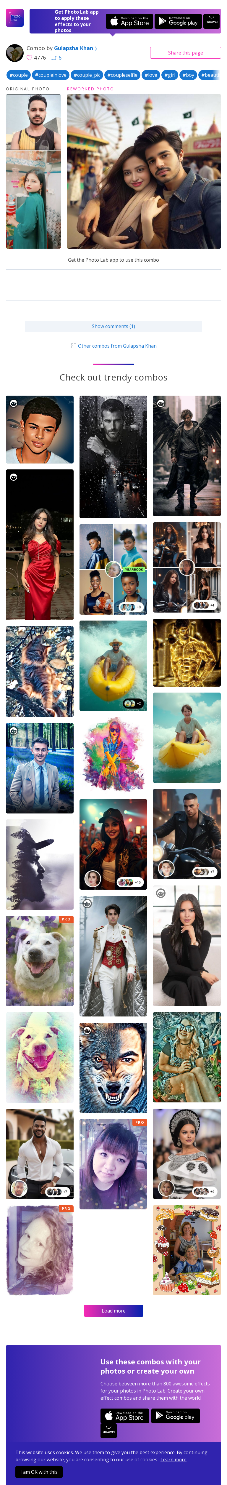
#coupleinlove (51, 75)
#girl (169, 75)
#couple (18, 75)
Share (185, 52)
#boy (188, 75)
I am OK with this (39, 1472)
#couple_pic (87, 75)
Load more (114, 1310)
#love (151, 75)
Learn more (173, 1459)
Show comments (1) (113, 326)
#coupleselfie (122, 75)
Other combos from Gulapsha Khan (113, 346)
